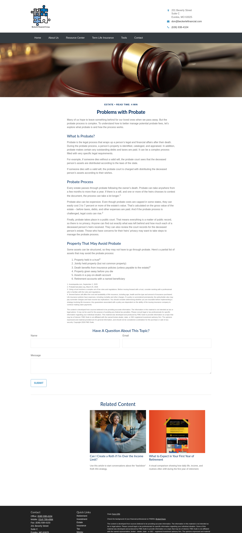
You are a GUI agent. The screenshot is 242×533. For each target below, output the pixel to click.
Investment (82, 519)
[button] (38, 37)
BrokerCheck (161, 519)
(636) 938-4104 (45, 516)
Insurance (81, 525)
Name (34, 335)
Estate (80, 522)
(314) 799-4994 (45, 519)
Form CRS (116, 514)
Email (126, 335)
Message (36, 355)
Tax (78, 529)
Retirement (82, 516)
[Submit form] (39, 383)
